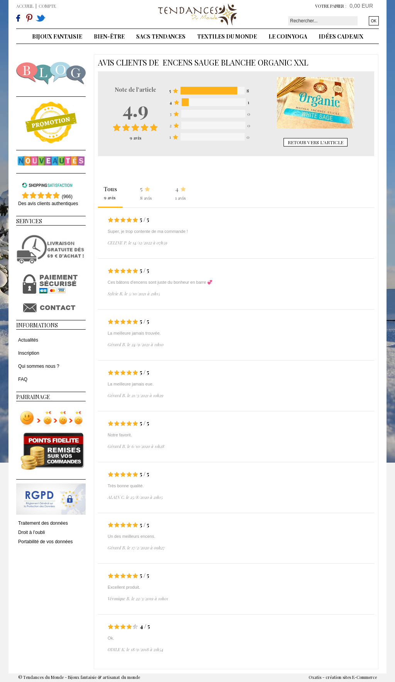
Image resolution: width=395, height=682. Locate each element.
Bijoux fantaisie (57, 36)
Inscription (28, 353)
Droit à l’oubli (31, 532)
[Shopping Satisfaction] (47, 186)
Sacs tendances (161, 36)
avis (136, 138)
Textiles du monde (227, 36)
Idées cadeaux (341, 36)
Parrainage (33, 397)
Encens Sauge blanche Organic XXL (235, 62)
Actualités (28, 340)
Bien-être (109, 36)
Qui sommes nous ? (38, 366)
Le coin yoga (287, 36)
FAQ (22, 379)
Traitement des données (43, 523)
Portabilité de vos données (45, 541)
